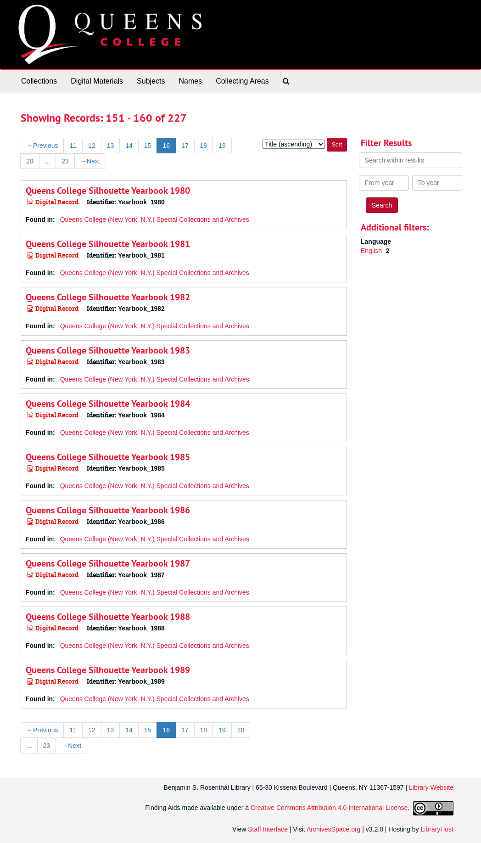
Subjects (151, 81)
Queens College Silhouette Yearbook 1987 (108, 563)
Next (90, 161)
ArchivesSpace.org (334, 829)
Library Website (431, 787)
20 (30, 161)
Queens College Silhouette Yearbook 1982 (108, 297)
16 (166, 145)
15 (147, 145)
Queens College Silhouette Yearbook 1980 (108, 191)
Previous (42, 145)
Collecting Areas (242, 81)
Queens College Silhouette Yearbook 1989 (108, 670)
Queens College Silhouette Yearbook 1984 (108, 404)
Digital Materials (97, 81)
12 (91, 145)
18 (203, 145)
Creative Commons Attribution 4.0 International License (329, 808)
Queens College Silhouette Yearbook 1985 (108, 457)
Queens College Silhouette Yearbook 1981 (108, 244)
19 (222, 145)
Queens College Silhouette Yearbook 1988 (108, 617)
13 (110, 145)
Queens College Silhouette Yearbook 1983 (108, 350)
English (372, 250)
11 (73, 145)
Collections (39, 81)
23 (65, 161)
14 (129, 145)
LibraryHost (436, 829)
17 (185, 145)
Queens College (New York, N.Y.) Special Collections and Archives (154, 219)
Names (190, 81)
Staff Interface (268, 829)
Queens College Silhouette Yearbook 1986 (108, 510)
